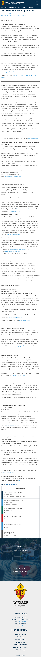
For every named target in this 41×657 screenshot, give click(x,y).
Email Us (20, 625)
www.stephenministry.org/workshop (17, 346)
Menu (36, 3)
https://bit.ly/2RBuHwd (18, 375)
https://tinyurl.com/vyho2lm (14, 234)
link (19, 480)
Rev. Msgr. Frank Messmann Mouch (13, 500)
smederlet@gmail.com (15, 317)
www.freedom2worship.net (21, 371)
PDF (14, 75)
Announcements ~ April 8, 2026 (12, 524)
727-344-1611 (22, 621)
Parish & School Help (20, 550)
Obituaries (8, 504)
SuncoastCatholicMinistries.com (12, 176)
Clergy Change (9, 520)
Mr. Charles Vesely (9, 532)
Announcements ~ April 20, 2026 (13, 493)
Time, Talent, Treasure (20, 572)
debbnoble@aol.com (12, 425)
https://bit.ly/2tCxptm (14, 211)
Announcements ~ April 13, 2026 (13, 508)
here (34, 123)
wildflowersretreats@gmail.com (18, 249)
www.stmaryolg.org (8, 473)
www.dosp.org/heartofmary (8, 72)
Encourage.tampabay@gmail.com (25, 209)
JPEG (17, 75)
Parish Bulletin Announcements (10, 15)
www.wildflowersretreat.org (12, 251)
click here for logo (33, 138)
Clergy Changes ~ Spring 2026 (12, 516)
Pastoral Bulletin (22, 15)
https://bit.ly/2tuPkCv (25, 320)
